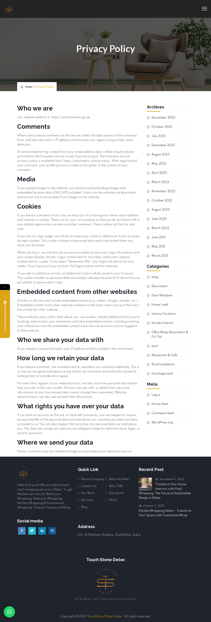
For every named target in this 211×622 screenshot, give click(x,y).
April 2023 (159, 173)
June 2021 (159, 237)
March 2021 (160, 255)
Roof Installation (163, 364)
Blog (84, 507)
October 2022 (162, 200)
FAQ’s (113, 500)
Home (26, 86)
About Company (92, 479)
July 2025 (159, 136)
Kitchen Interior (163, 323)
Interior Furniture (164, 314)
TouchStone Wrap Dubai (104, 616)
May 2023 (159, 163)
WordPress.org (162, 422)
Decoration (159, 286)
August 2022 (161, 209)
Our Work (88, 493)
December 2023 (163, 145)
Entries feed (160, 404)
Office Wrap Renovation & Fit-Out (170, 334)
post (155, 346)
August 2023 (160, 154)
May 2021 (158, 246)
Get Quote (116, 493)
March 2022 (160, 228)
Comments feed (163, 413)
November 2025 (163, 117)
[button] (9, 611)
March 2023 (160, 182)
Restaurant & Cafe (164, 355)
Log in (156, 395)
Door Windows (162, 295)
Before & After (119, 479)
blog (155, 277)
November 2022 (163, 191)
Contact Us (89, 486)
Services (87, 500)
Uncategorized (162, 373)
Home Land (160, 304)
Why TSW (116, 486)
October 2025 (162, 127)
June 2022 (159, 219)
